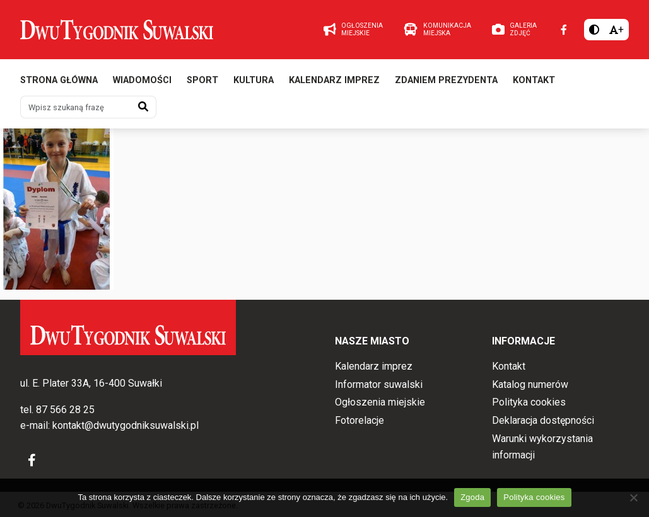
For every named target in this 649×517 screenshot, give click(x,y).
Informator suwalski (379, 384)
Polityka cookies (529, 402)
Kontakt (534, 80)
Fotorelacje (359, 420)
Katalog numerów (530, 384)
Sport (202, 80)
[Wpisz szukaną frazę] (75, 107)
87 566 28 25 (65, 410)
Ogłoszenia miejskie (380, 402)
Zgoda (472, 497)
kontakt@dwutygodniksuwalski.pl (125, 425)
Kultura (253, 80)
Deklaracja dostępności (543, 420)
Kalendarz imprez (334, 80)
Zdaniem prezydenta (446, 80)
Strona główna (59, 80)
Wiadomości (142, 80)
